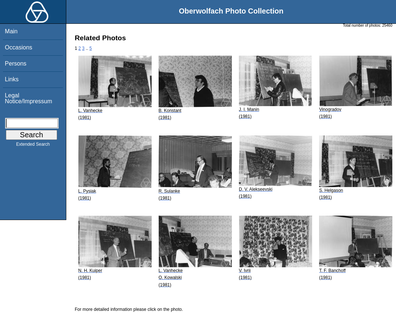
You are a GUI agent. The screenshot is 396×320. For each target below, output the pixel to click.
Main (11, 31)
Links (11, 79)
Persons (15, 63)
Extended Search (33, 146)
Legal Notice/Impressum (28, 98)
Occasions (18, 47)
